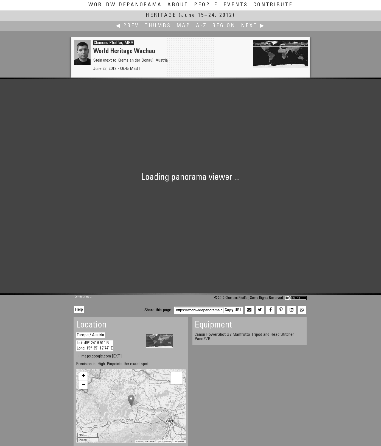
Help (79, 309)
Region (224, 26)
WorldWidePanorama (125, 5)
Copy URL (233, 310)
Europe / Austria (90, 335)
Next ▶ (253, 26)
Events (235, 5)
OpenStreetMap (164, 441)
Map (183, 26)
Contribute (273, 5)
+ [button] (83, 376)
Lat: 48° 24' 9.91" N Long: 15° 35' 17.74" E (95, 346)
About (178, 5)
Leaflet (139, 441)
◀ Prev (127, 26)
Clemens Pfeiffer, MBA (113, 43)
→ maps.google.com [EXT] (99, 356)
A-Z (201, 26)
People (206, 5)
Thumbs (158, 26)
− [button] (83, 385)
